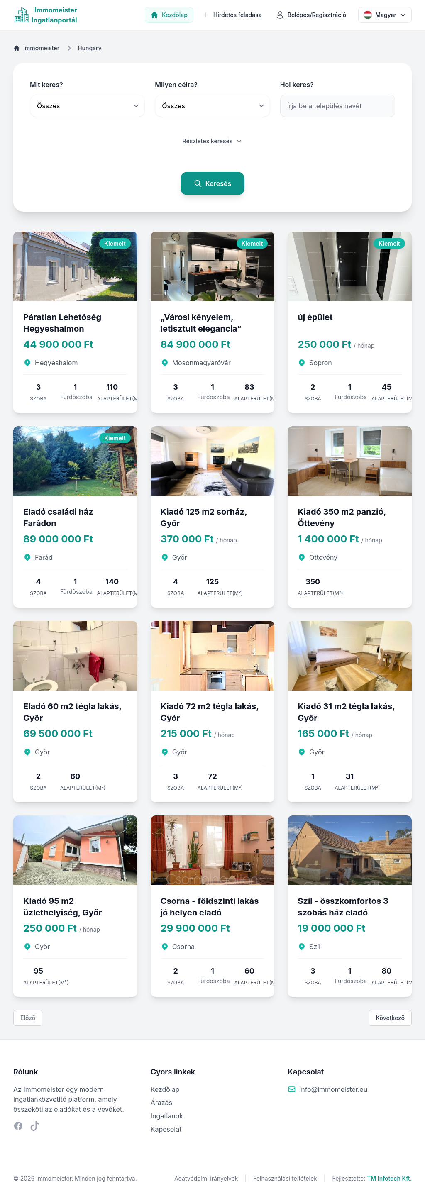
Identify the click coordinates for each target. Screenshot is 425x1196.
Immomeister (36, 47)
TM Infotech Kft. (389, 1178)
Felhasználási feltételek (285, 1178)
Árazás (161, 1102)
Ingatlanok (167, 1116)
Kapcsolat (166, 1129)
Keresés (213, 183)
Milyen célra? (176, 85)
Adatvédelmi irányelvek (206, 1178)
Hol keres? (297, 85)
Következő (390, 1017)
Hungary (90, 47)
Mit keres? (46, 85)
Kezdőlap (165, 1089)
